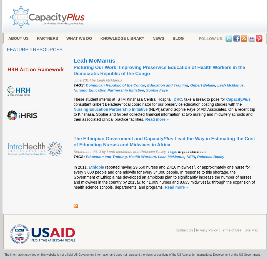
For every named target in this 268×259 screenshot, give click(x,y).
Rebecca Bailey (210, 157)
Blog (178, 38)
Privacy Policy (207, 230)
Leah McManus (230, 85)
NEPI (190, 157)
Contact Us (184, 230)
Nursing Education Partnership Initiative (109, 90)
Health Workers (142, 157)
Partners (47, 38)
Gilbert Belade (202, 85)
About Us (18, 38)
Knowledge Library (122, 38)
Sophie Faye (157, 90)
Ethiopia (97, 167)
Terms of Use (231, 230)
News (158, 38)
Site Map (251, 230)
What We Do (79, 38)
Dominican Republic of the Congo (115, 85)
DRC (178, 99)
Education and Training (167, 85)
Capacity (238, 99)
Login (172, 152)
